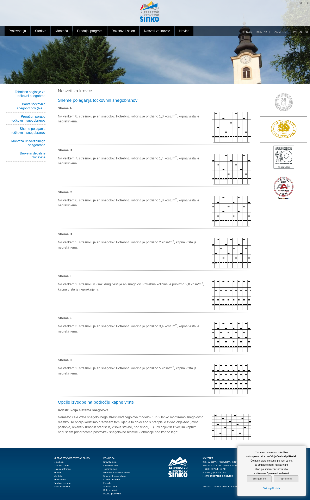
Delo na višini (110, 490)
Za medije (281, 31)
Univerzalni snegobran (114, 476)
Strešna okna (110, 486)
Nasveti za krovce (157, 31)
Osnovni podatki (62, 465)
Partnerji (300, 31)
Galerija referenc (62, 469)
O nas (247, 31)
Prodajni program (90, 31)
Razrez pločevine (112, 493)
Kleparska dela (110, 465)
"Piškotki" (207, 486)
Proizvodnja (17, 31)
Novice (184, 31)
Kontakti (263, 31)
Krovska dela (110, 462)
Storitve (40, 31)
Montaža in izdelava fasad (116, 472)
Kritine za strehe (111, 479)
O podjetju (59, 462)
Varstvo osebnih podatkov (227, 486)
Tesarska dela (110, 469)
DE (307, 3)
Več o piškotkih (271, 488)
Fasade (107, 483)
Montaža (61, 31)
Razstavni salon (123, 31)
